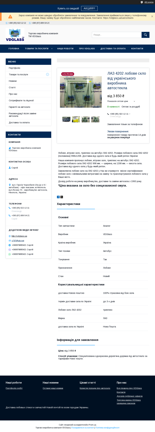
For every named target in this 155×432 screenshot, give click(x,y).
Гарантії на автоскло (19, 107)
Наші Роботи (65, 48)
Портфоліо (14, 68)
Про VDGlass (87, 48)
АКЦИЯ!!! (89, 8)
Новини (13, 81)
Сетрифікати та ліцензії (21, 100)
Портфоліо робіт (14, 388)
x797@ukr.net (18, 240)
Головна (14, 48)
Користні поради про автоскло (95, 388)
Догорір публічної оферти (130, 396)
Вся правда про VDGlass (129, 388)
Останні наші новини (53, 388)
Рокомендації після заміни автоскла (22, 114)
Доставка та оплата (113, 48)
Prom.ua (92, 425)
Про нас (13, 94)
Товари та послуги (36, 48)
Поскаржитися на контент (82, 428)
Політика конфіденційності (107, 428)
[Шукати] (145, 35)
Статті (12, 87)
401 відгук (148, 2)
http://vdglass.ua (19, 236)
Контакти (137, 48)
